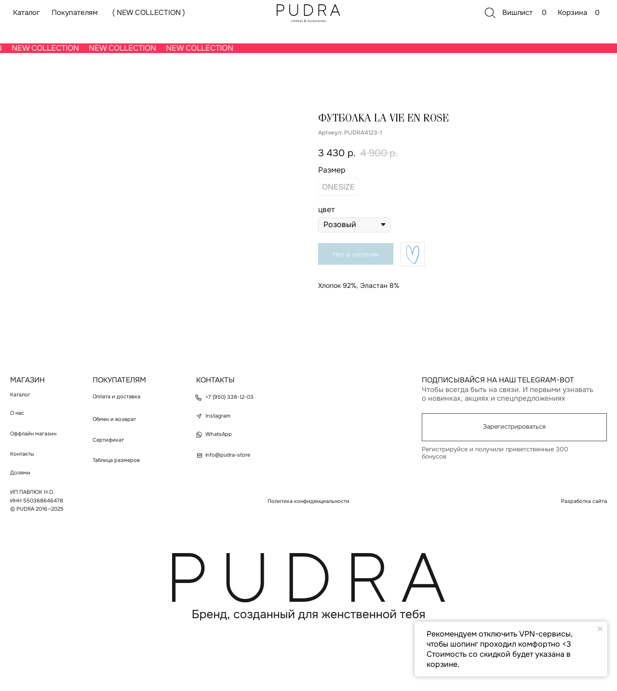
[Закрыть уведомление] (600, 629)
